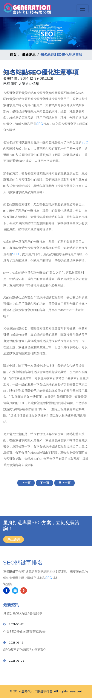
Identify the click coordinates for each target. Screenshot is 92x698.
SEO (39, 124)
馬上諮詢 (14, 539)
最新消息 (29, 55)
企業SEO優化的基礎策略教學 (24, 632)
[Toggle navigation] (83, 8)
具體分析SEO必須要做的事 (22, 613)
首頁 (13, 55)
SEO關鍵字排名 (23, 562)
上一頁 (26, 483)
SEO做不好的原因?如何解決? (24, 650)
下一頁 (44, 483)
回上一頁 (64, 483)
